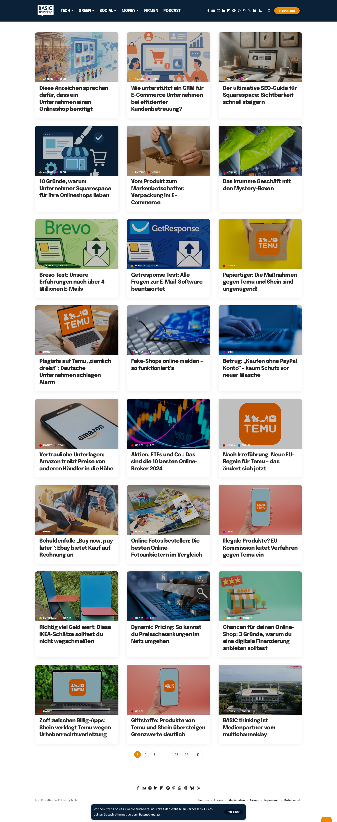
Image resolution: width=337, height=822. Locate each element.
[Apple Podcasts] (239, 11)
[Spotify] (234, 11)
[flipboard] (228, 11)
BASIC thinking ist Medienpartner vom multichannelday (249, 728)
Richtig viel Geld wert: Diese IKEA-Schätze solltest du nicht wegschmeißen (75, 634)
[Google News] (213, 11)
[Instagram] (218, 11)
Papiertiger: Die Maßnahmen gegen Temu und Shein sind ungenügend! (260, 282)
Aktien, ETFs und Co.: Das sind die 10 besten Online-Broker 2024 (164, 462)
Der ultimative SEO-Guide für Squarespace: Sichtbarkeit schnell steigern (260, 95)
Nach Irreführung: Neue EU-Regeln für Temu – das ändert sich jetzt (258, 462)
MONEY (156, 172)
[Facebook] (208, 11)
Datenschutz (148, 815)
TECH (63, 79)
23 (176, 754)
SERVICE (48, 266)
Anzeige (48, 79)
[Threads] (249, 11)
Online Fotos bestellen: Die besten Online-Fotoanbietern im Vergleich (166, 548)
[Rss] (260, 11)
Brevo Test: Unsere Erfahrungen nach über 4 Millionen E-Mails (71, 282)
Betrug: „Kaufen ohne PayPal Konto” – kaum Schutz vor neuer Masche (260, 368)
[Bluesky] (255, 11)
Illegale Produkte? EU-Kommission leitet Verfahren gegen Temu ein (260, 548)
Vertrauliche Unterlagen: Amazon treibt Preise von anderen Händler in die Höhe (76, 462)
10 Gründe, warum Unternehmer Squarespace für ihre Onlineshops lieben (75, 188)
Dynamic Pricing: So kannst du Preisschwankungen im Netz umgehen (166, 634)
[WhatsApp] (244, 11)
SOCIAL (65, 266)
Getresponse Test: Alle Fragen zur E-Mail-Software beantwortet (167, 282)
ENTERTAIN (50, 618)
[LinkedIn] (223, 11)
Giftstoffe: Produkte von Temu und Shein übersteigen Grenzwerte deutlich (168, 728)
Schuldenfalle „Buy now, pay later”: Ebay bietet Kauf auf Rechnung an (76, 548)
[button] (233, 812)
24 (187, 754)
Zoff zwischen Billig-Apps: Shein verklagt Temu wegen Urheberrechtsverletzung (75, 728)
